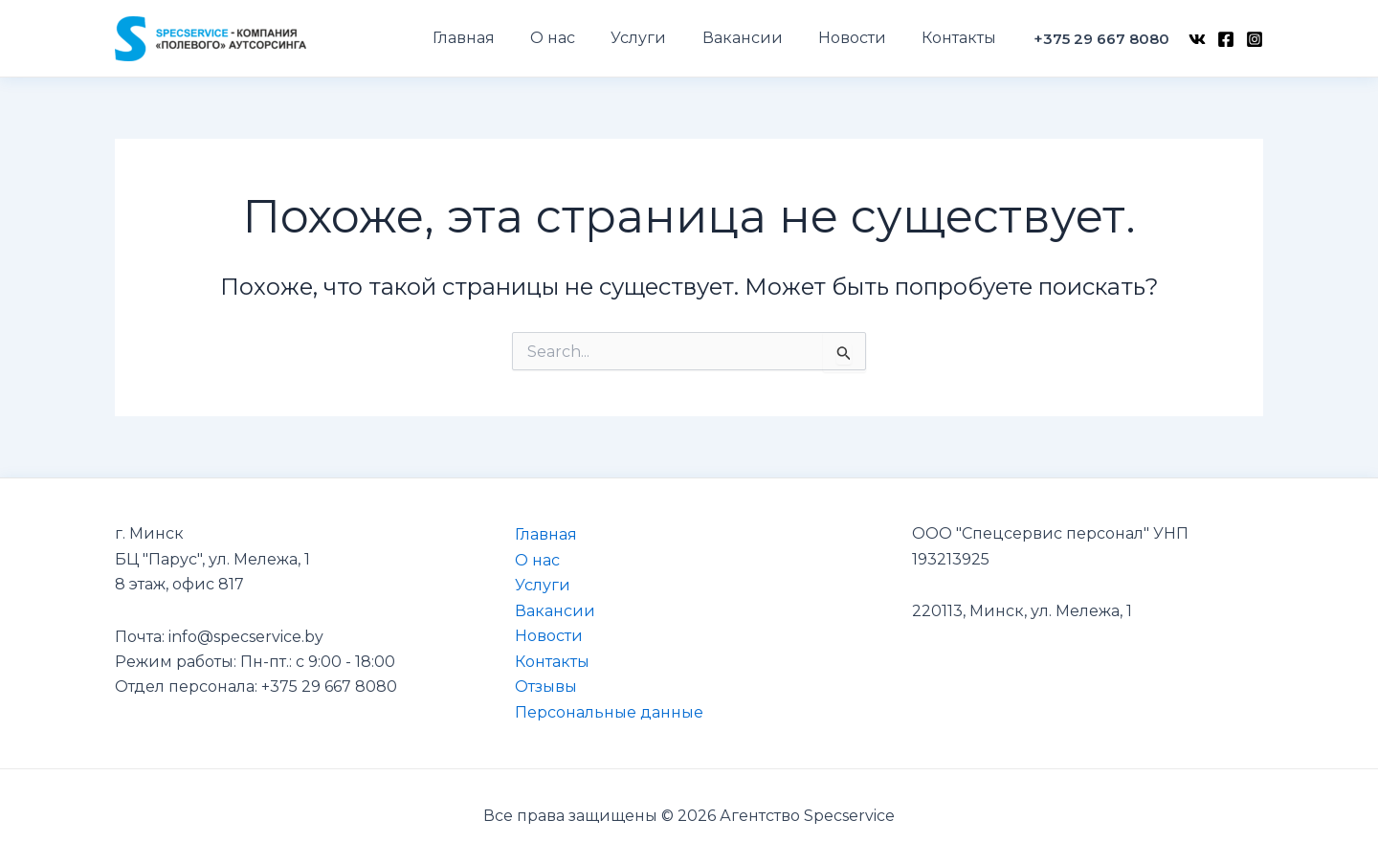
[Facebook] (1225, 39)
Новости (548, 635)
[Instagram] (1254, 39)
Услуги (541, 585)
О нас (536, 559)
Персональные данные (608, 711)
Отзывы (545, 685)
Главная (545, 534)
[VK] (1197, 39)
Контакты (551, 661)
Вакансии (554, 610)
